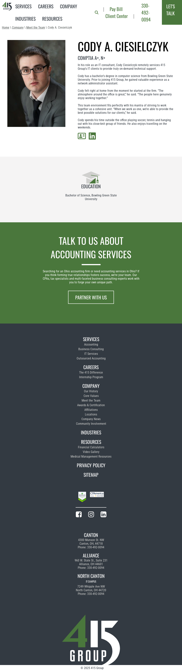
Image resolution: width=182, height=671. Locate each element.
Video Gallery (91, 452)
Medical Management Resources (91, 456)
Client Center (116, 15)
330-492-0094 (146, 12)
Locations (91, 414)
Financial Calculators (91, 447)
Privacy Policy (91, 465)
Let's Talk (170, 10)
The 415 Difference (91, 372)
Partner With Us (91, 297)
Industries (25, 18)
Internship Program (91, 377)
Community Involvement (91, 424)
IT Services (91, 354)
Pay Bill (116, 8)
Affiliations (91, 410)
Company (68, 6)
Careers (45, 6)
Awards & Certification (91, 405)
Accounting (91, 344)
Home (5, 27)
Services (23, 6)
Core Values (91, 396)
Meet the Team (35, 27)
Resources (52, 18)
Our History (91, 391)
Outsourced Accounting (91, 358)
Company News (91, 419)
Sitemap (91, 474)
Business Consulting (91, 349)
